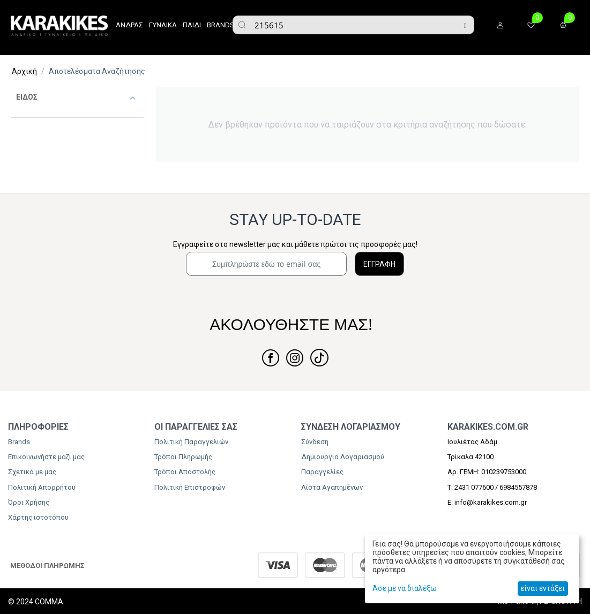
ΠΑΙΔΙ (192, 25)
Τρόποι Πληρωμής (183, 457)
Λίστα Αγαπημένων (332, 487)
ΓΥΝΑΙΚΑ (163, 25)
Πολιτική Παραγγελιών (191, 442)
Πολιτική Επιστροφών (189, 487)
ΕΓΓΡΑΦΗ (379, 264)
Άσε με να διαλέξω (404, 588)
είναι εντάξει (542, 588)
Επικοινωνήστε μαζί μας (46, 457)
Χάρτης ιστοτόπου (38, 517)
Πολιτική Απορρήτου (42, 487)
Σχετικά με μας (32, 472)
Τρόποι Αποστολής (184, 472)
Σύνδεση (314, 442)
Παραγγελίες (322, 472)
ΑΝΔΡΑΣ (129, 25)
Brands (19, 442)
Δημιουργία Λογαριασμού (342, 457)
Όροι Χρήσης (28, 502)
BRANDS (220, 25)
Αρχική (24, 71)
